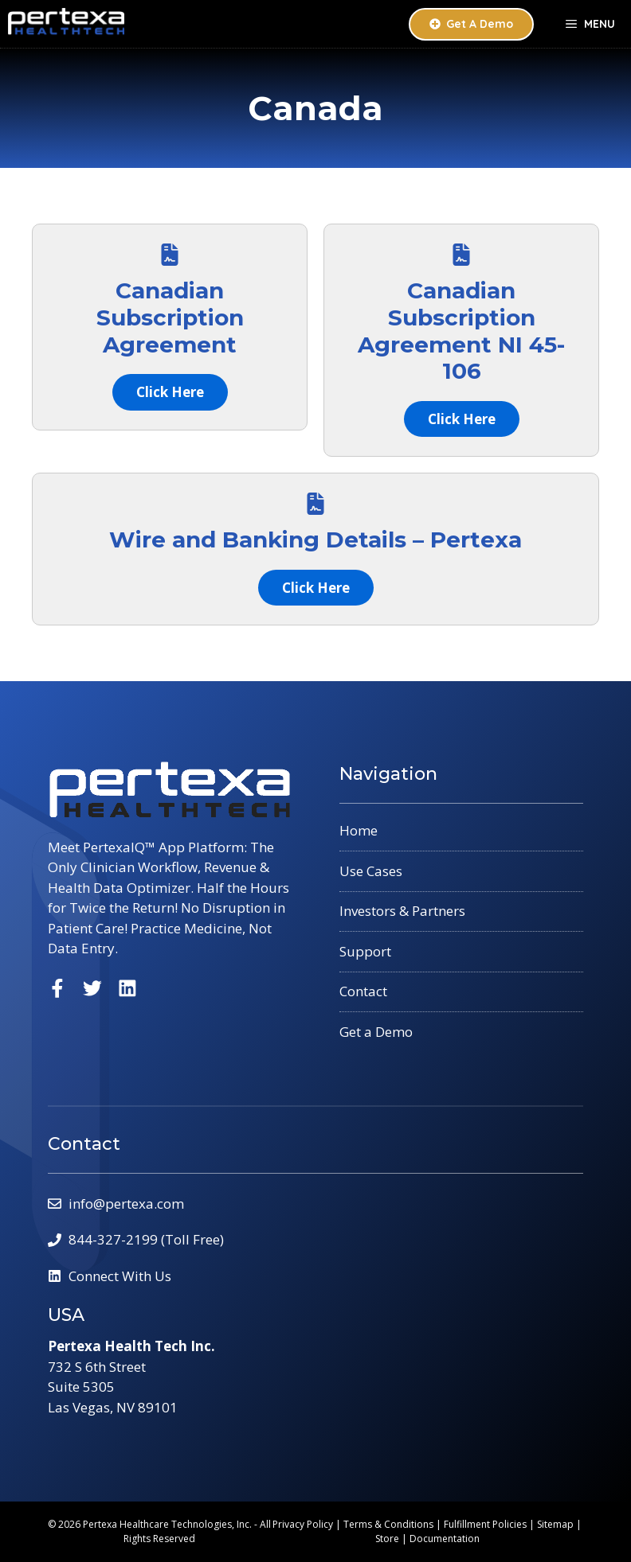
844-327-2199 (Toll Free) (146, 1239)
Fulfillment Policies (485, 1524)
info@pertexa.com (126, 1203)
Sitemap (555, 1524)
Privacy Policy (302, 1524)
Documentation (445, 1538)
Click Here (170, 392)
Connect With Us (120, 1276)
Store (387, 1538)
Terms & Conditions (388, 1524)
